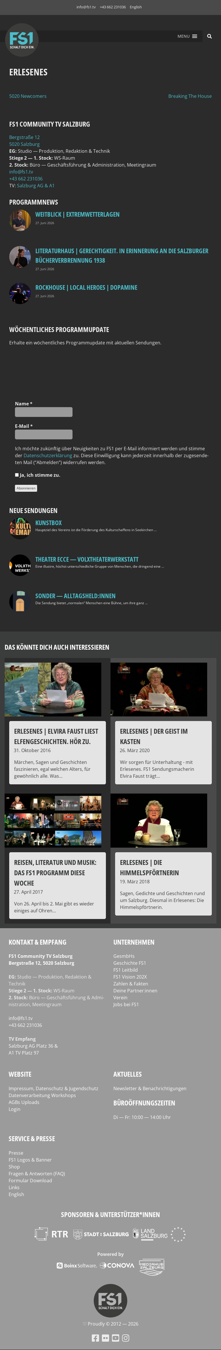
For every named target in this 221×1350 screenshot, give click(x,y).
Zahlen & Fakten (130, 984)
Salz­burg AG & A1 (36, 185)
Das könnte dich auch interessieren (57, 647)
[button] (184, 36)
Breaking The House (190, 96)
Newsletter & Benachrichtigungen (149, 1088)
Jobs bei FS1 (126, 1004)
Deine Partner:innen (135, 990)
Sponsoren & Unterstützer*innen (110, 1214)
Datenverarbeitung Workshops (42, 1095)
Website (20, 1074)
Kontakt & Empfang (37, 942)
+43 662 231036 (113, 6)
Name (24, 404)
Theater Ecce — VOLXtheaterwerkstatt (86, 559)
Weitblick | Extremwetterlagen (77, 214)
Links (14, 1187)
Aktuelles (127, 1074)
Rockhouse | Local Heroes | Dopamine (86, 287)
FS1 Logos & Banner (30, 1160)
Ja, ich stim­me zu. (37, 475)
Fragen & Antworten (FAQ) (37, 1173)
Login (14, 1109)
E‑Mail (24, 426)
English (136, 6)
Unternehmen (134, 942)
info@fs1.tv (86, 6)
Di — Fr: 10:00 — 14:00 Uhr (142, 1117)
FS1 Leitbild (125, 970)
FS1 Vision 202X (130, 977)
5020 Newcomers (28, 96)
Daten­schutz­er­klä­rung (48, 455)
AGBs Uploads (24, 1102)
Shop (14, 1167)
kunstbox (48, 522)
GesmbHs (124, 956)
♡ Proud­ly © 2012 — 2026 (110, 1324)
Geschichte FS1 (129, 963)
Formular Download (30, 1180)
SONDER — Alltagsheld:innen (75, 595)
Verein (120, 997)
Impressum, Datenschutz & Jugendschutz (53, 1088)
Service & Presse (32, 1138)
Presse (16, 1153)
